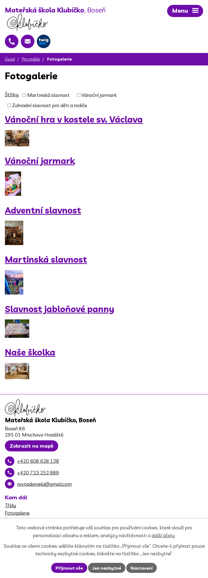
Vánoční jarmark (99, 95)
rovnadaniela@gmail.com (44, 484)
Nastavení (141, 568)
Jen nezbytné (106, 568)
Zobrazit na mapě (31, 446)
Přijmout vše (69, 568)
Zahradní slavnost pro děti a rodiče (49, 105)
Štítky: (12, 94)
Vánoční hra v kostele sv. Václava (74, 119)
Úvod (10, 59)
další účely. (163, 535)
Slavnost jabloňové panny (59, 309)
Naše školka (30, 352)
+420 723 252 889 (38, 473)
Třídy (10, 505)
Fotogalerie (17, 513)
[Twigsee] (43, 41)
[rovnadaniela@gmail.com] (27, 41)
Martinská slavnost (48, 95)
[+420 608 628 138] (11, 41)
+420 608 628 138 (38, 461)
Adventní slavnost (43, 210)
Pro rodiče (31, 59)
